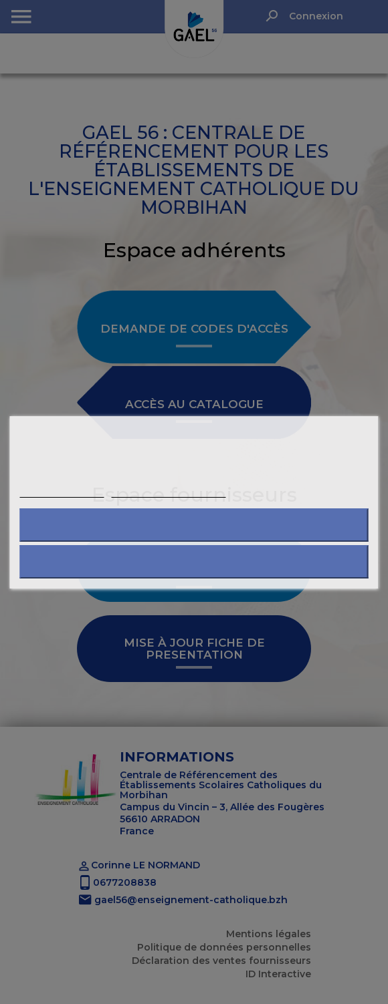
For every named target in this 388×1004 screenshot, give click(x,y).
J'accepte (194, 561)
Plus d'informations (62, 491)
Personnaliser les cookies (168, 491)
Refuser (194, 524)
